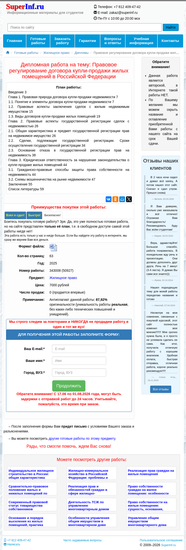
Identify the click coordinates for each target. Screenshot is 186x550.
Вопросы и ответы (112, 41)
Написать (12, 544)
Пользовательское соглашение (161, 540)
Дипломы (81, 53)
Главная (14, 41)
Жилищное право (56, 53)
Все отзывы (161, 389)
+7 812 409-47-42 (17, 540)
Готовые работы (38, 41)
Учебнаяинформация (141, 41)
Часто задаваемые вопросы (82, 540)
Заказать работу (62, 41)
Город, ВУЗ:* (34, 373)
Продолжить (68, 385)
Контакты (170, 41)
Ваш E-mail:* (34, 349)
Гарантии (87, 41)
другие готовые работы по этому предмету (82, 438)
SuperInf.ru (168, 545)
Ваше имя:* (35, 361)
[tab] (15, 215)
